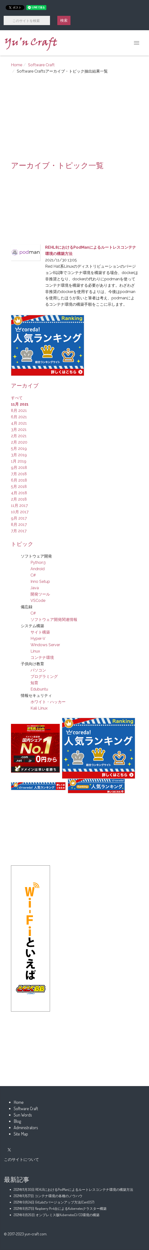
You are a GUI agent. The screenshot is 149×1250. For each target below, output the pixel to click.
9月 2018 (19, 467)
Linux (35, 651)
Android (37, 569)
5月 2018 (19, 486)
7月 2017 (19, 531)
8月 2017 (19, 524)
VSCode (37, 600)
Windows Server (45, 645)
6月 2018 (19, 480)
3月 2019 (19, 455)
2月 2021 (19, 436)
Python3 (38, 562)
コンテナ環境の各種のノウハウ (48, 1196)
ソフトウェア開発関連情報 (53, 619)
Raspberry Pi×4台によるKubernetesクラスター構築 (60, 1208)
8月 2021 (19, 410)
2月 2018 (19, 499)
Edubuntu (39, 689)
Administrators (26, 1127)
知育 (34, 683)
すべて (17, 398)
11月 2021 (20, 404)
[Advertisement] (74, 120)
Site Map (21, 1133)
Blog (17, 1121)
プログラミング (44, 676)
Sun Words (23, 1114)
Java (34, 588)
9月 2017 (19, 518)
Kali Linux (39, 708)
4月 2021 (19, 423)
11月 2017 (19, 505)
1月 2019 (18, 461)
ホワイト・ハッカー (48, 702)
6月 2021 (19, 417)
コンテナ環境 (42, 657)
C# (33, 575)
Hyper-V (37, 638)
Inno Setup (40, 581)
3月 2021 (19, 429)
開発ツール (40, 594)
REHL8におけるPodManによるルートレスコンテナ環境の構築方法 (73, 1189)
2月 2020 (19, 442)
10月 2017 (20, 512)
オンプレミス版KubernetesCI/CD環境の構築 (56, 1215)
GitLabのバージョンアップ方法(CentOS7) (54, 1202)
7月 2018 (19, 474)
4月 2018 (19, 493)
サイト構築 (40, 632)
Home (16, 65)
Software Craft (41, 65)
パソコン (38, 670)
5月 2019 (19, 448)
